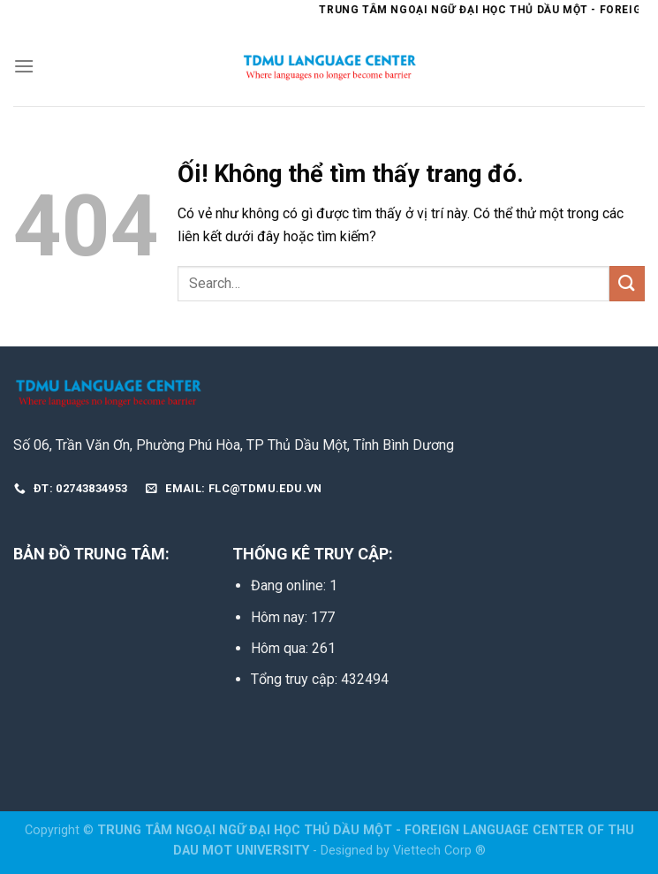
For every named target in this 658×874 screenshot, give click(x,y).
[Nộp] (627, 283)
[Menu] (23, 65)
